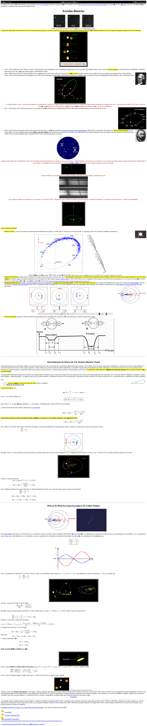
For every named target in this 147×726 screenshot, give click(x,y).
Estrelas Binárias (73, 11)
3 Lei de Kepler (43, 4)
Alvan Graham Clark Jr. (63, 279)
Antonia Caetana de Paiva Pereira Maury (74, 130)
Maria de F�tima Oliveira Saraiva (33, 724)
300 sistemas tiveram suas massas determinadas (92, 4)
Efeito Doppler (134, 283)
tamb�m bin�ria (74, 163)
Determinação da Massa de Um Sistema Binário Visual (73, 362)
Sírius (18, 279)
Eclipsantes (13, 316)
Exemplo (3, 452)
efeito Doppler (8, 534)
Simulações (73, 697)
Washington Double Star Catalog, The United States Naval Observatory (22, 707)
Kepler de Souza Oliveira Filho (11, 724)
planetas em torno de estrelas (127, 284)
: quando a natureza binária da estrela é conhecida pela (33, 283)
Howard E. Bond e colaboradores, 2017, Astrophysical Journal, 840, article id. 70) (70, 281)
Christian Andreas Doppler (20, 284)
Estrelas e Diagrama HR (12, 715)
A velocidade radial (6, 701)
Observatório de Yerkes (89, 28)
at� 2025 (123, 4)
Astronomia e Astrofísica (11, 719)
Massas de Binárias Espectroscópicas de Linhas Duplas (73, 505)
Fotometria (8, 712)
